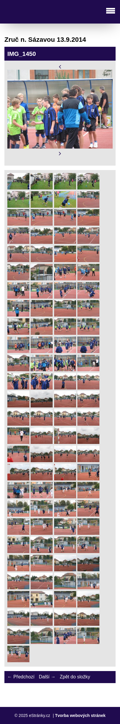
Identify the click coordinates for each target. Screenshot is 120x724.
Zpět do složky (75, 676)
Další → (47, 676)
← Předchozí (20, 676)
